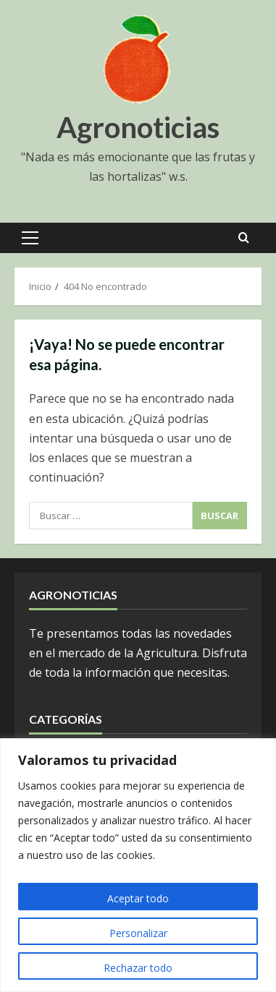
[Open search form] (243, 238)
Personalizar (138, 933)
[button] (30, 238)
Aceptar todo (138, 898)
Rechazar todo (138, 968)
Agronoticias (138, 127)
